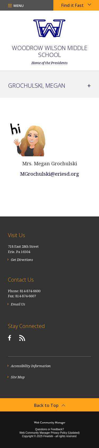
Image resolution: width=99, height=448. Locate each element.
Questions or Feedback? (49, 429)
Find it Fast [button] (72, 5)
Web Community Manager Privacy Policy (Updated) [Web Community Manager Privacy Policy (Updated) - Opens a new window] (49, 432)
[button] (16, 5)
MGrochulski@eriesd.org (49, 173)
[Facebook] (9, 337)
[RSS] (22, 338)
